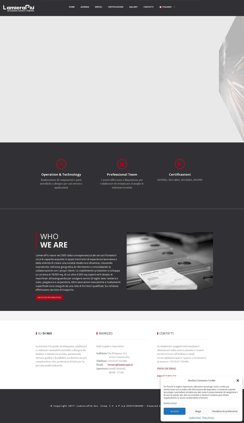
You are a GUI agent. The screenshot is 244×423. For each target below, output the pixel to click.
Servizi (98, 7)
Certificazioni (115, 7)
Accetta (175, 411)
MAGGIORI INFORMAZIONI (49, 297)
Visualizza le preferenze (225, 411)
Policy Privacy (208, 417)
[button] (237, 380)
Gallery (133, 7)
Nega (198, 411)
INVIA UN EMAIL (166, 368)
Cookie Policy (195, 417)
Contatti (148, 7)
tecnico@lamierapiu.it (120, 364)
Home (72, 7)
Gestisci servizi (170, 403)
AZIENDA (85, 7)
